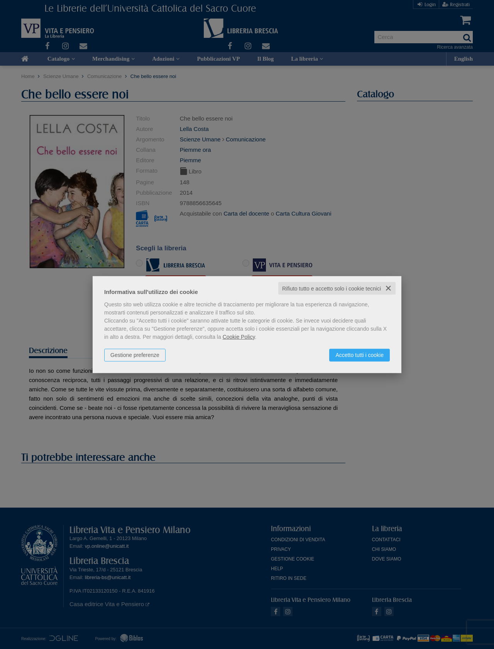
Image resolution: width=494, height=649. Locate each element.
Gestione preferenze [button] (134, 355)
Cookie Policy (239, 336)
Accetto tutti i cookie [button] (359, 355)
